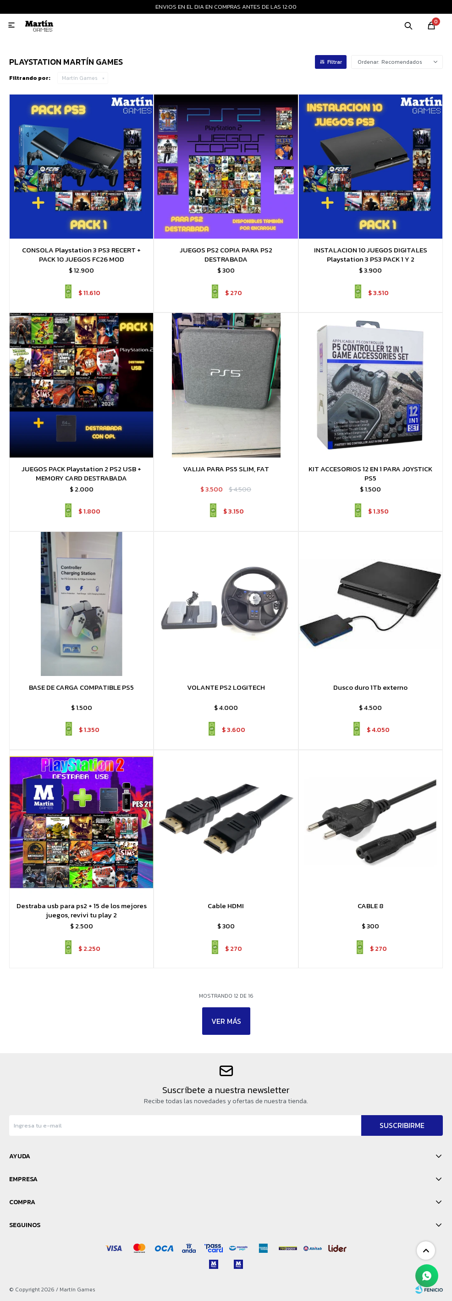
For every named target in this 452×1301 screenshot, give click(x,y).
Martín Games (80, 78)
